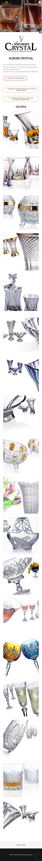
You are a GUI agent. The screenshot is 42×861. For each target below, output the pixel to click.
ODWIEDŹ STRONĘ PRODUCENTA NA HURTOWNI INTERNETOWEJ (21, 98)
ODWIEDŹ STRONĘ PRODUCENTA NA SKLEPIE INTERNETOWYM (21, 89)
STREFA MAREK (21, 845)
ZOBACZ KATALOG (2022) (15, 78)
